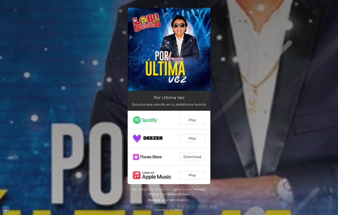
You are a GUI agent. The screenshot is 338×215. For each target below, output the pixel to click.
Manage (154, 200)
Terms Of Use (178, 194)
